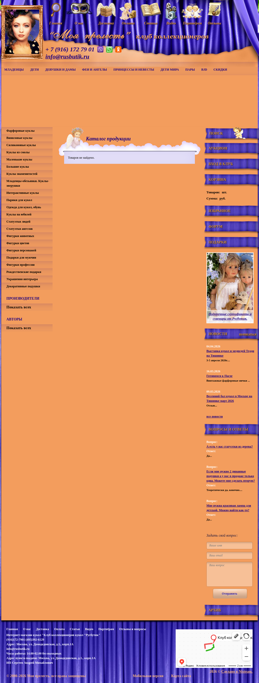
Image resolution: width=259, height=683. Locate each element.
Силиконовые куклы (21, 145)
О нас (27, 629)
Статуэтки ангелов (19, 229)
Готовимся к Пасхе (219, 376)
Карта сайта (181, 676)
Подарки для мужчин (21, 257)
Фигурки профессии (20, 265)
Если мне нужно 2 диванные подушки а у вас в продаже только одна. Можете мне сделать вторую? (230, 476)
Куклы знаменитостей (21, 174)
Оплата (59, 629)
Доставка (42, 629)
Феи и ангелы (94, 69)
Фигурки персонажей (21, 250)
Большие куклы (17, 166)
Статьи (75, 629)
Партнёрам (106, 629)
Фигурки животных (20, 236)
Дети (34, 69)
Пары (190, 69)
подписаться (247, 334)
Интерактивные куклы (22, 193)
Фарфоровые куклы (20, 130)
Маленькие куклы (19, 159)
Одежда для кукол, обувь (23, 207)
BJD (204, 69)
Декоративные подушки (23, 286)
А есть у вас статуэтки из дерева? (229, 446)
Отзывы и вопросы (132, 629)
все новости (214, 416)
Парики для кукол (19, 200)
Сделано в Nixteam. (237, 671)
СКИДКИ (220, 69)
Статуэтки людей (18, 221)
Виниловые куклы (19, 138)
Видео (89, 629)
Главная (12, 629)
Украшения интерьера (22, 279)
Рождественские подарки (23, 272)
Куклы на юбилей (18, 214)
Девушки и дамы (60, 69)
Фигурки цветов (17, 243)
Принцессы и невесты (133, 69)
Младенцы (14, 69)
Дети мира (170, 69)
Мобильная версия (148, 676)
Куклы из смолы (17, 152)
